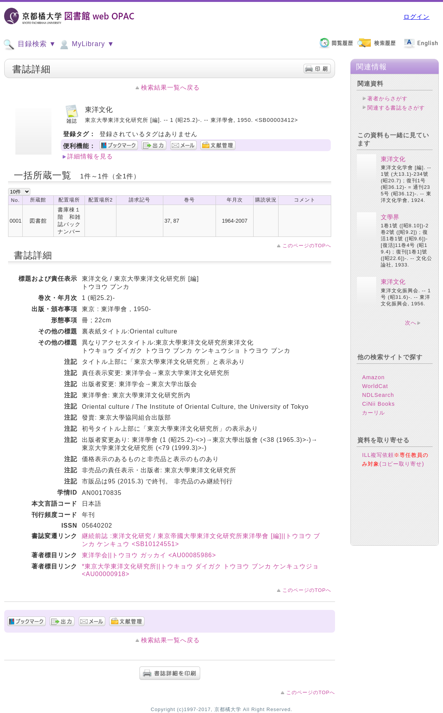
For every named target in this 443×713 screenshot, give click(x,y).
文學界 (390, 217)
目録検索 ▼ (29, 44)
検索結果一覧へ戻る (170, 87)
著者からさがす (387, 98)
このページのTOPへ (306, 245)
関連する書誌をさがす (396, 108)
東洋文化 (393, 159)
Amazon (373, 377)
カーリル (373, 413)
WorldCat (375, 386)
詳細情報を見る (90, 156)
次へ (410, 323)
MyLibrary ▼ (86, 44)
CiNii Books (378, 404)
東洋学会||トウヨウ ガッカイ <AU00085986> (149, 555)
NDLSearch (378, 395)
